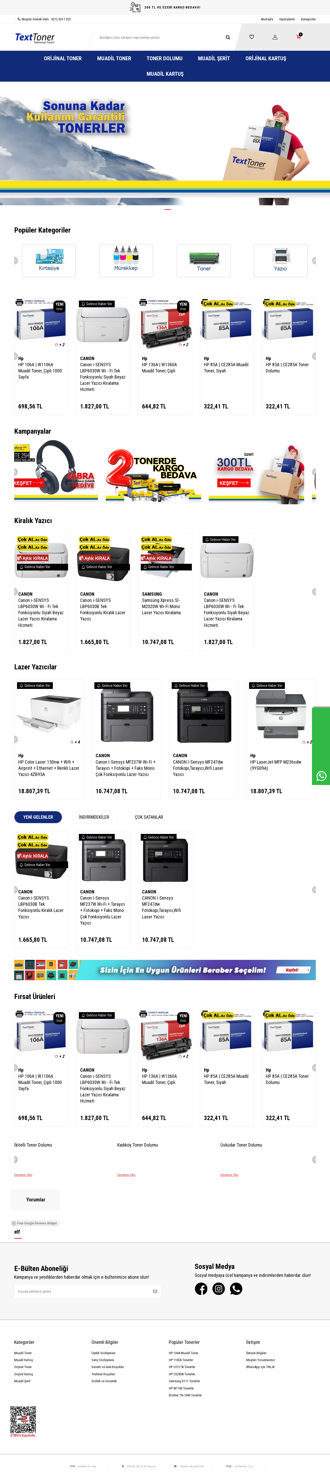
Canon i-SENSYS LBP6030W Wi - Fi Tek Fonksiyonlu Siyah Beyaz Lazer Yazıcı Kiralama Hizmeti (103, 377)
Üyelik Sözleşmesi (104, 1314)
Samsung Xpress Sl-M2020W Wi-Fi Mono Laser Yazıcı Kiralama (161, 606)
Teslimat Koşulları (103, 1335)
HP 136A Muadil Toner (183, 1314)
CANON (87, 358)
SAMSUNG (152, 594)
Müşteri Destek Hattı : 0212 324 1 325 (42, 19)
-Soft (141, 1472)
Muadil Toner (114, 58)
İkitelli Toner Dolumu (33, 1145)
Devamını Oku (23, 1175)
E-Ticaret (152, 1472)
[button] (160, 209)
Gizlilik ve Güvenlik (104, 1342)
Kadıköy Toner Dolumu (137, 1145)
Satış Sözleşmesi (103, 1321)
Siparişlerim (287, 19)
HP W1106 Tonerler (181, 1349)
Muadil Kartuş (165, 74)
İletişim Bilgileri (256, 1314)
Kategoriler (308, 19)
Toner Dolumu (165, 58)
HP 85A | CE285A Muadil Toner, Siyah (226, 367)
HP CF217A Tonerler (182, 1328)
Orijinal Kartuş (265, 58)
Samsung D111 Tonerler (184, 1342)
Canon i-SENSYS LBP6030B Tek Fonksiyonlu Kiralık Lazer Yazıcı (103, 609)
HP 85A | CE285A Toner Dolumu (287, 367)
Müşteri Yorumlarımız (260, 1321)
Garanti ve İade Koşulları (108, 1328)
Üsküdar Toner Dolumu (241, 1145)
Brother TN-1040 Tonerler (185, 1356)
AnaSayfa (267, 19)
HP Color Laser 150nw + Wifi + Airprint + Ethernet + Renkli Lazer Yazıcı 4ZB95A (48, 768)
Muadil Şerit (214, 58)
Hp (20, 358)
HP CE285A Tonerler (182, 1335)
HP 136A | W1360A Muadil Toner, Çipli (159, 367)
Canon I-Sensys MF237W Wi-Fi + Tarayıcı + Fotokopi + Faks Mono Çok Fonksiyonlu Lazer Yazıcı (125, 768)
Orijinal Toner (63, 58)
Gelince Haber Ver (96, 304)
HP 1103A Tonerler (181, 1321)
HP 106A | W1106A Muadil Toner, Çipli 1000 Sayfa (40, 371)
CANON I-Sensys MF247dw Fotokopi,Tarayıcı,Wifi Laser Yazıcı (198, 768)
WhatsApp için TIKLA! (260, 1328)
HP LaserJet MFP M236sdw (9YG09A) (275, 765)
